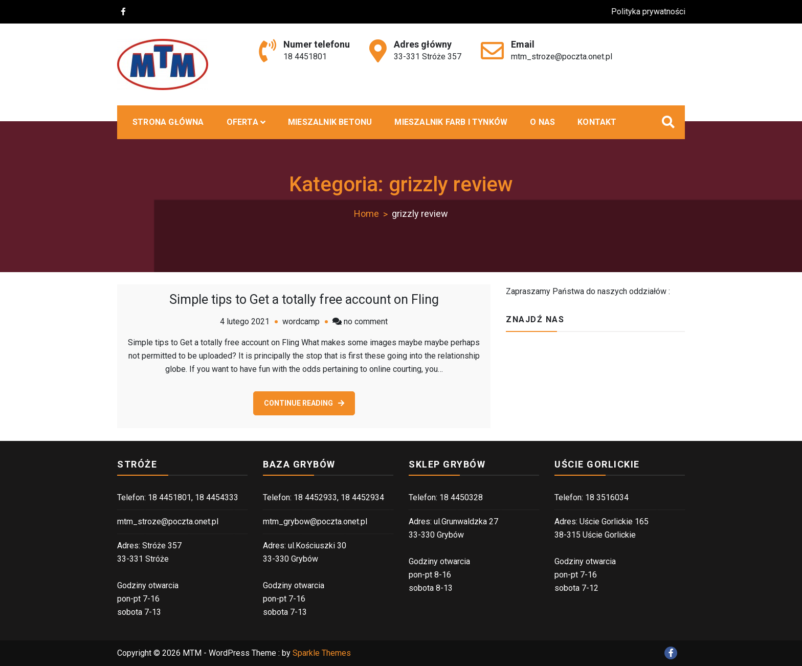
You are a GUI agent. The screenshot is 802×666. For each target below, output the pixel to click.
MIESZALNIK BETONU (330, 122)
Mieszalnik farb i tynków (450, 122)
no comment (366, 321)
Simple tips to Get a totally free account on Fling (304, 299)
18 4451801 (305, 56)
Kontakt (596, 122)
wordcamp (301, 321)
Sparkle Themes (322, 653)
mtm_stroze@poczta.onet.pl (561, 56)
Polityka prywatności (656, 11)
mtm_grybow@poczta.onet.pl (315, 521)
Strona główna (168, 122)
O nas (542, 122)
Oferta (242, 122)
